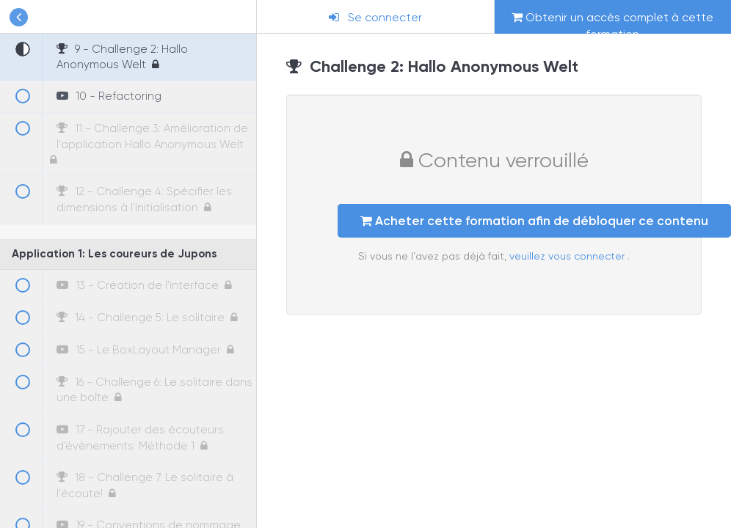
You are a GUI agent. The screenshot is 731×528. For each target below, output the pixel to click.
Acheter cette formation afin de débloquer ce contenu (534, 220)
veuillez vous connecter (568, 256)
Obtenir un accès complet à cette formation (612, 22)
